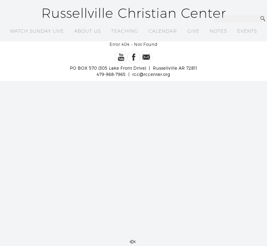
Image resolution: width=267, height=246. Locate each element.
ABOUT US (87, 31)
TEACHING (124, 31)
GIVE (193, 31)
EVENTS (247, 31)
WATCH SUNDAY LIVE (37, 31)
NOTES (218, 31)
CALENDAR (163, 31)
